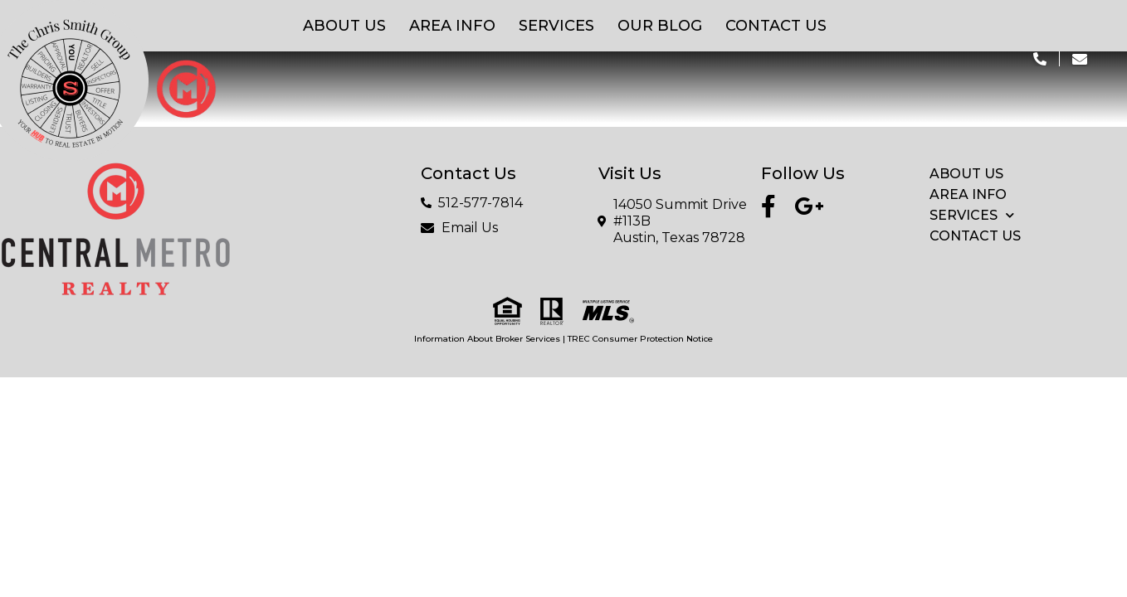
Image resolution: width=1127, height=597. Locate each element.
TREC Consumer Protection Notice (640, 338)
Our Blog (659, 26)
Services (556, 26)
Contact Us (776, 26)
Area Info (452, 26)
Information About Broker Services (487, 338)
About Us (344, 26)
